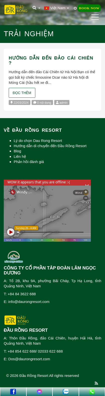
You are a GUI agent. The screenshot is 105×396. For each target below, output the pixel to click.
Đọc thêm (22, 93)
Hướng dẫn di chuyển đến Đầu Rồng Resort (50, 146)
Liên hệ (20, 156)
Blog (17, 151)
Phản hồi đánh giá (29, 162)
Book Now (89, 8)
